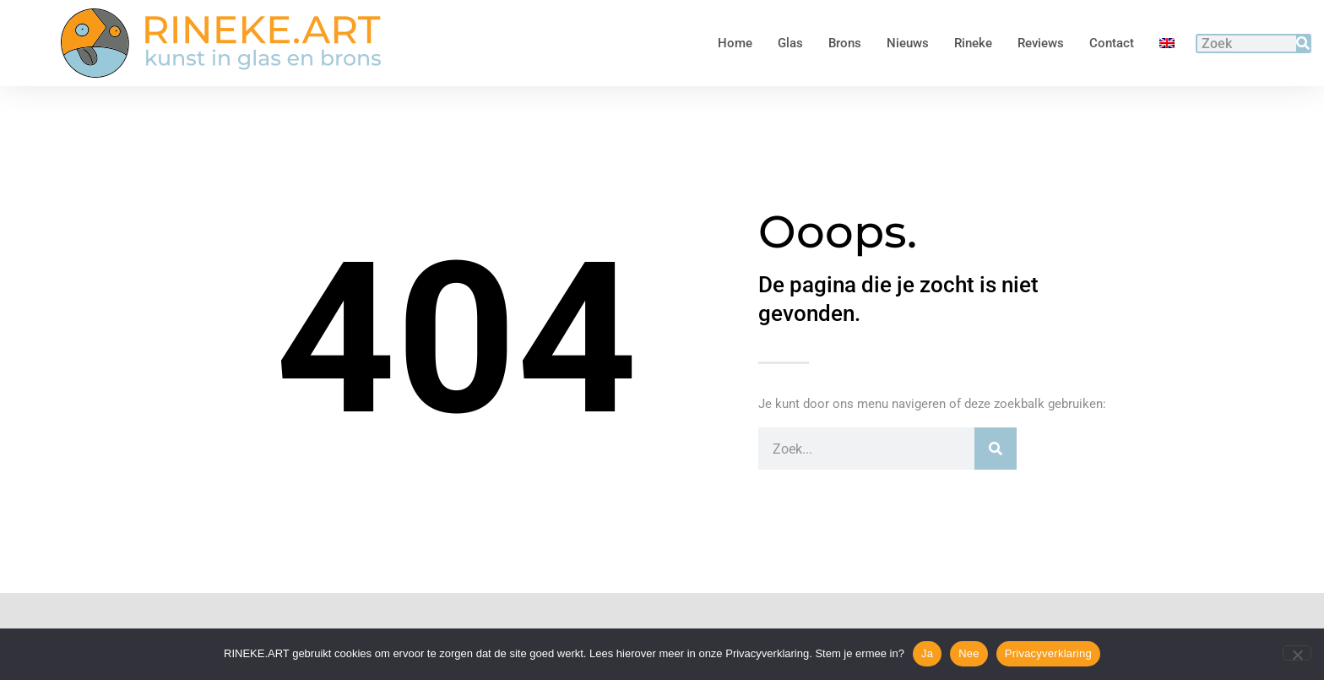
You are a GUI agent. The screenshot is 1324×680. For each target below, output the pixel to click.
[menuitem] (1167, 43)
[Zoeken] (1303, 43)
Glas (790, 43)
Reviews (1040, 43)
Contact (1111, 43)
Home (735, 43)
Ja (927, 653)
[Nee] (1297, 653)
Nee (968, 653)
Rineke (973, 43)
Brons (844, 43)
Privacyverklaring (1048, 653)
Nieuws (908, 43)
